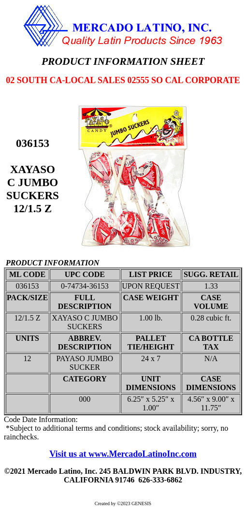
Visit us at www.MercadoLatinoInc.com (123, 454)
